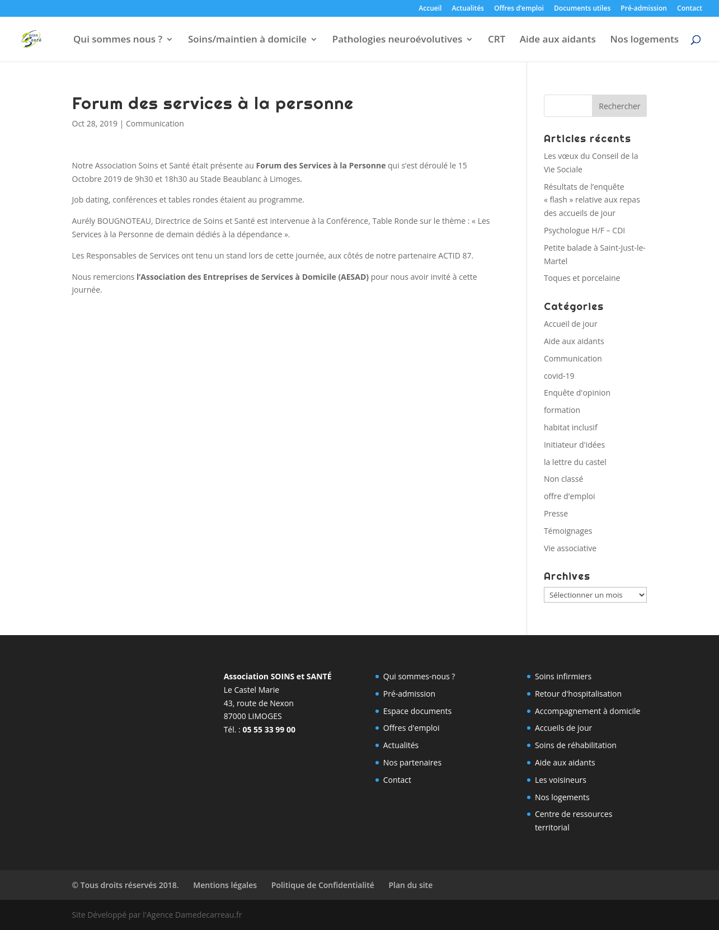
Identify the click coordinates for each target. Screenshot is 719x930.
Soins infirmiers (563, 676)
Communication (155, 123)
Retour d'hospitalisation (578, 693)
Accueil (430, 9)
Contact (689, 9)
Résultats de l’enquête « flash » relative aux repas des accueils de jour (592, 200)
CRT (496, 40)
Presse (556, 513)
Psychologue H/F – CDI (584, 230)
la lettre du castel (575, 462)
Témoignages (568, 530)
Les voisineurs (560, 779)
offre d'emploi (569, 496)
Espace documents (417, 711)
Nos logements (644, 40)
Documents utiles (582, 9)
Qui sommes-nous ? (419, 676)
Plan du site (410, 885)
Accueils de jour (563, 727)
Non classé (563, 478)
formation (562, 410)
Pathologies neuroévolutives (397, 40)
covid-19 (559, 375)
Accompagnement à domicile (588, 711)
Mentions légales (225, 885)
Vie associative (570, 548)
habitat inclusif (571, 427)
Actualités (468, 9)
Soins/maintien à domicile (247, 40)
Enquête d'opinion (577, 392)
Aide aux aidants (558, 40)
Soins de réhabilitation (576, 745)
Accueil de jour (571, 323)
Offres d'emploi (411, 727)
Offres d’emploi (519, 9)
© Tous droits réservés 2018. (125, 885)
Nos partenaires (412, 762)
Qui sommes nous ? (117, 40)
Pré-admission (644, 9)
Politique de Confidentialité (322, 885)
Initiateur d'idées (574, 444)
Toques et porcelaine (582, 278)
